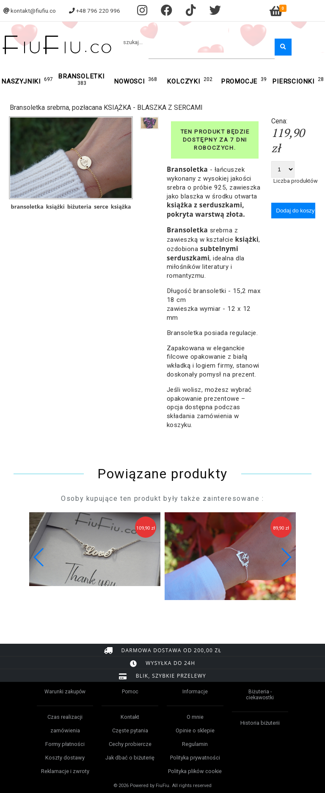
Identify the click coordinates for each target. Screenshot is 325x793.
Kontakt (130, 717)
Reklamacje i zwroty (65, 771)
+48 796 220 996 (98, 10)
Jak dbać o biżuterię (129, 757)
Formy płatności (65, 744)
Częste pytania (130, 730)
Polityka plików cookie (195, 771)
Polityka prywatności (195, 757)
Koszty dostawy (65, 757)
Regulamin (195, 744)
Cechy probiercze (130, 744)
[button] (286, 557)
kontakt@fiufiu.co (33, 10)
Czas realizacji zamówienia (65, 724)
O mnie (195, 717)
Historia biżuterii (260, 723)
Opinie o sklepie (195, 730)
